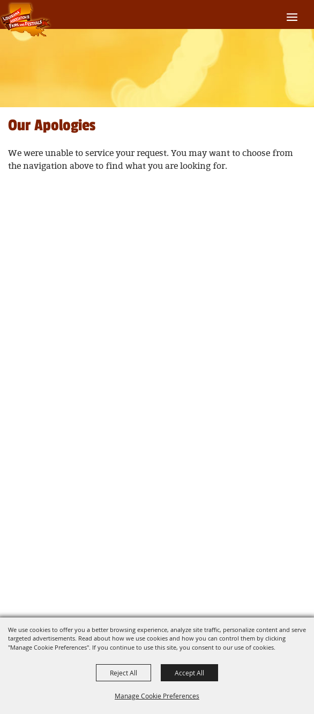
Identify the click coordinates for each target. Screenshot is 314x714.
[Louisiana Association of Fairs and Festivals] (26, 20)
